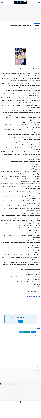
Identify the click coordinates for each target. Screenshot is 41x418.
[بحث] (2, 2)
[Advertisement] (20, 13)
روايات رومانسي (33, 328)
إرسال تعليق (36, 370)
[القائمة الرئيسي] (39, 2)
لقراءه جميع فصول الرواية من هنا (33, 296)
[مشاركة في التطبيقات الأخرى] (16, 332)
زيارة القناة (20, 321)
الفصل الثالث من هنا (32, 291)
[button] (33, 332)
